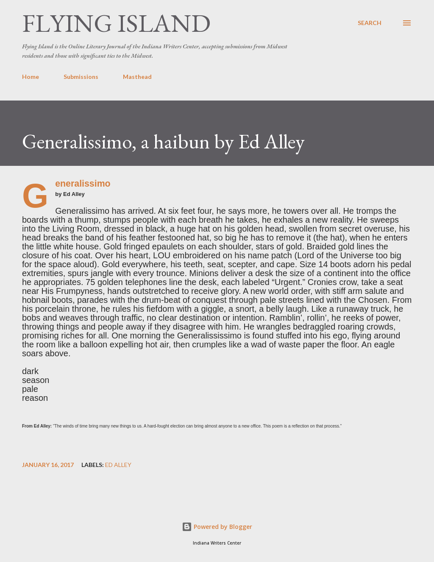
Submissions (81, 76)
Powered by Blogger (217, 527)
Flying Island (116, 22)
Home (30, 76)
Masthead (137, 76)
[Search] (369, 23)
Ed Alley (118, 465)
